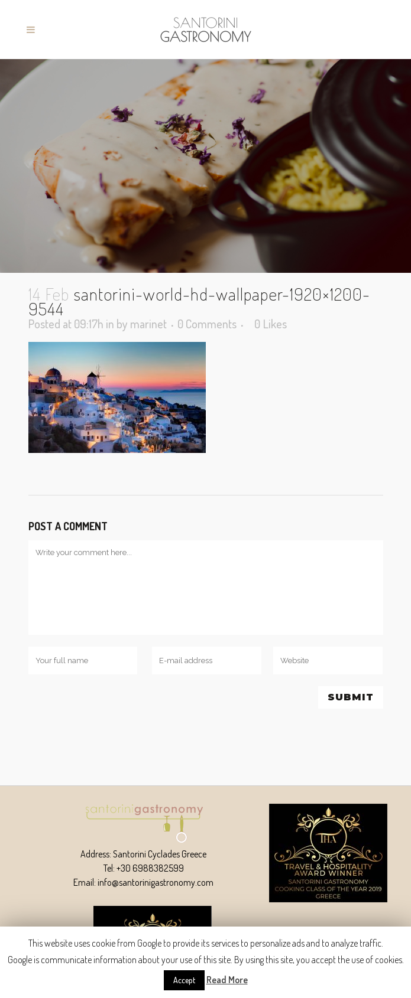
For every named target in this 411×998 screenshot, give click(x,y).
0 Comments (207, 323)
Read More (227, 980)
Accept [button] (184, 980)
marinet (148, 323)
